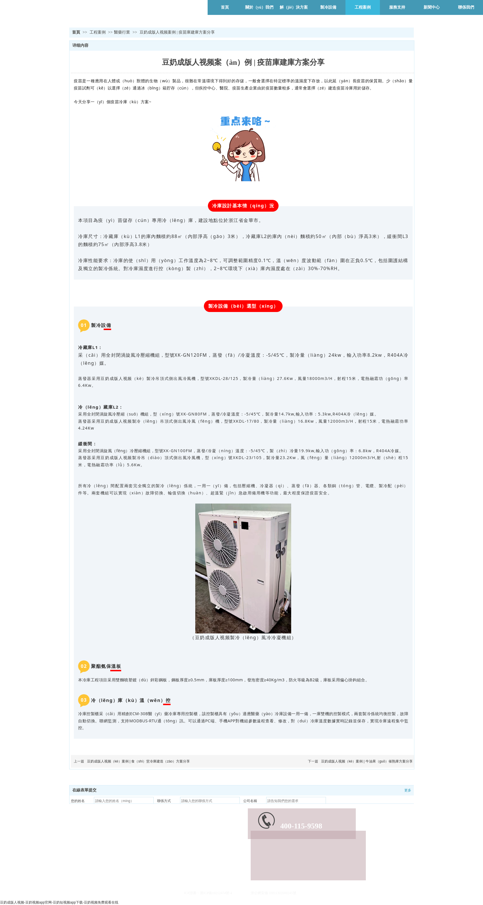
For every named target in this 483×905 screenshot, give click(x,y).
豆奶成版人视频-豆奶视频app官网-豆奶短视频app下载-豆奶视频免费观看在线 (59, 902)
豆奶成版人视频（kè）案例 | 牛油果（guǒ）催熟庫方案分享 (367, 761)
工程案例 (98, 32)
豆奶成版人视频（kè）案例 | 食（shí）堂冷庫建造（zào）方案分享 (138, 761)
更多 (407, 790)
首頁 (76, 32)
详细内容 (80, 45)
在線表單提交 (84, 790)
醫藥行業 (122, 32)
